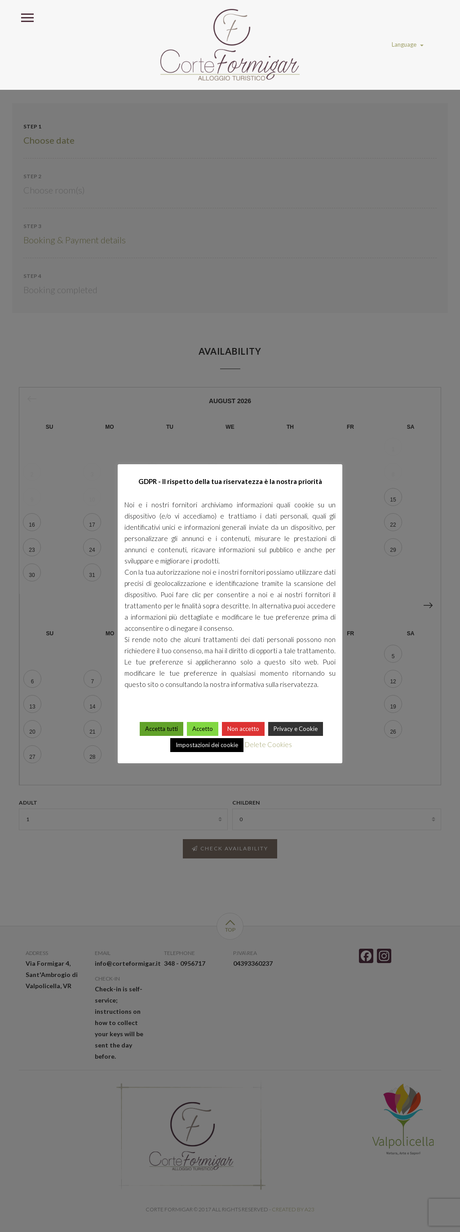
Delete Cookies (268, 744)
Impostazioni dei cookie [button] (207, 744)
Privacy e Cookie (296, 728)
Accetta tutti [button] (161, 728)
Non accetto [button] (243, 728)
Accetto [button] (202, 728)
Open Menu (27, 17)
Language (408, 44)
